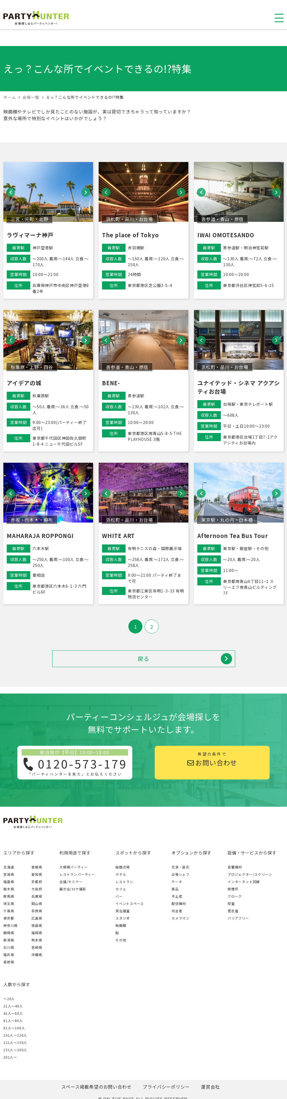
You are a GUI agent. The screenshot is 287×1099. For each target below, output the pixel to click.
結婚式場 (122, 867)
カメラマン (180, 918)
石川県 (8, 947)
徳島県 (36, 925)
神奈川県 (10, 925)
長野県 (8, 961)
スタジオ (122, 918)
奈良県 (36, 910)
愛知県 (36, 874)
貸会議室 (122, 910)
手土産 (177, 896)
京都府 (36, 881)
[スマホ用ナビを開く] (279, 18)
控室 (231, 903)
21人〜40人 (13, 1006)
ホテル (120, 874)
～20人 (9, 998)
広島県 (36, 918)
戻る (185, 658)
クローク (235, 896)
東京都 (8, 918)
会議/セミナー (71, 881)
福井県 (8, 954)
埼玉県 (8, 903)
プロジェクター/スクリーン (250, 874)
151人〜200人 (15, 1049)
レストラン (124, 881)
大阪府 (36, 888)
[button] (10, 192)
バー (119, 896)
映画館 (120, 925)
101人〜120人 (15, 1035)
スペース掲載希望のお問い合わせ (96, 1086)
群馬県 (8, 896)
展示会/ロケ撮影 (72, 888)
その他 (120, 940)
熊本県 (36, 940)
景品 (175, 888)
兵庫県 (36, 896)
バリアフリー (238, 918)
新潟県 (8, 940)
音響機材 (235, 867)
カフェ (120, 888)
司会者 (177, 910)
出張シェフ (180, 874)
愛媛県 (36, 867)
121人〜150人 (15, 1042)
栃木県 (8, 888)
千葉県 (8, 910)
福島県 (8, 881)
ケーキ (177, 881)
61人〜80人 (13, 1020)
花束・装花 (180, 867)
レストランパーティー (77, 874)
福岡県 (36, 932)
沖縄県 (36, 954)
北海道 (8, 867)
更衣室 (233, 910)
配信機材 (179, 903)
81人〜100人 (14, 1027)
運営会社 (210, 1086)
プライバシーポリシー (166, 1086)
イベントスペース (129, 903)
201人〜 (10, 1057)
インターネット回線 (244, 881)
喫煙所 (233, 888)
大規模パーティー (73, 867)
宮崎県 (36, 947)
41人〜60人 (13, 1013)
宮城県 (8, 874)
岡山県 (36, 903)
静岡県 (8, 932)
